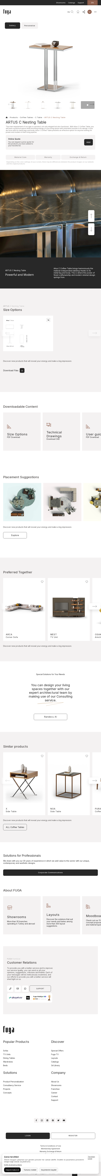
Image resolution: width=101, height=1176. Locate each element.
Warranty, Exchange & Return (50, 1151)
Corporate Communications (50, 873)
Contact (54, 1096)
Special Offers (57, 1051)
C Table (38, 117)
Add (88, 142)
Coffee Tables (26, 117)
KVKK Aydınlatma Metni (13, 1165)
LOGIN (28, 1136)
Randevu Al (50, 716)
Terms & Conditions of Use (50, 1146)
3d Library (55, 1065)
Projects (6, 1089)
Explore (15, 535)
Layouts (54, 1058)
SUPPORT (40, 989)
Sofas (5, 1051)
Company (58, 1073)
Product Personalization (13, 1081)
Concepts (7, 1093)
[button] (88, 104)
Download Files (13, 370)
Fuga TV (55, 1054)
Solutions (10, 1073)
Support (81, 3)
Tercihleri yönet (91, 1158)
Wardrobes (8, 1062)
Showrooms (60, 3)
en (92, 3)
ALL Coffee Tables (15, 827)
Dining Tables (9, 1058)
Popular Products (16, 1042)
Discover (57, 1042)
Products (14, 117)
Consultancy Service (12, 1085)
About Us (55, 1081)
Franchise (55, 1089)
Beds (5, 1065)
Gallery (12, 25)
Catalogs (71, 3)
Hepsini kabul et (12, 1170)
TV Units (7, 1054)
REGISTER (73, 1136)
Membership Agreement (50, 1149)
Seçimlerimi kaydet (48, 1170)
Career (54, 1093)
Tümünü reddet (30, 1170)
